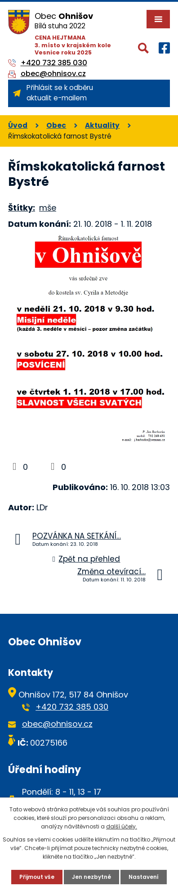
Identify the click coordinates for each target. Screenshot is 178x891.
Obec (56, 125)
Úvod (17, 125)
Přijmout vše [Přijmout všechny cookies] (36, 877)
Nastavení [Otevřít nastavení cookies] (144, 877)
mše (47, 207)
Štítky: (21, 207)
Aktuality (102, 125)
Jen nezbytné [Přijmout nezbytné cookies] (91, 877)
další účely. (121, 826)
